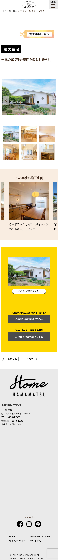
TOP (3, 11)
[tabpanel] (29, 97)
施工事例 (13, 11)
